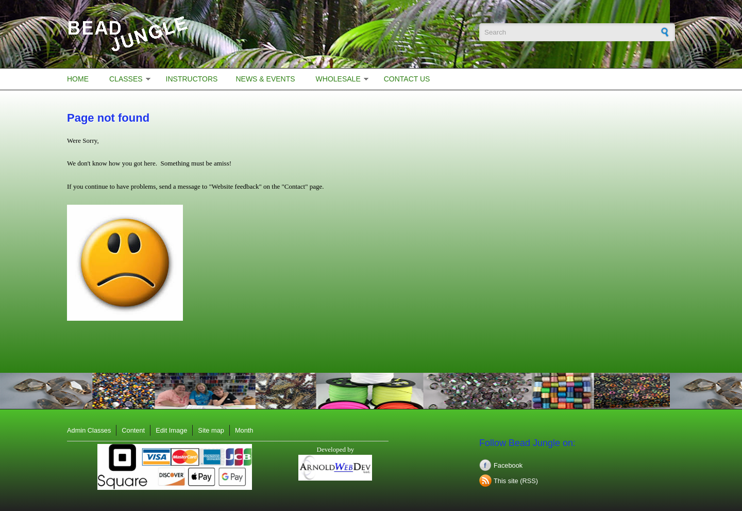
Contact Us (407, 79)
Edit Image (171, 430)
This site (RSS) (516, 481)
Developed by (336, 449)
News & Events (265, 79)
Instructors (192, 79)
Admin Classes (89, 430)
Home (78, 79)
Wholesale (338, 79)
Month (244, 430)
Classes (126, 79)
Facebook (508, 465)
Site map (211, 430)
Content (133, 430)
